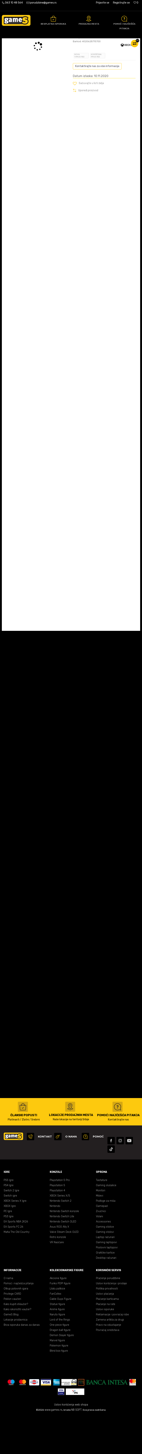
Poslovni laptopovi (107, 1285)
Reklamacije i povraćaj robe (112, 1352)
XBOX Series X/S (60, 1234)
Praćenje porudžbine (108, 1316)
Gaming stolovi (105, 1270)
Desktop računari (106, 1296)
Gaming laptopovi (106, 1280)
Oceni (80, 67)
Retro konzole (58, 1275)
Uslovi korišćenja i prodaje (111, 1321)
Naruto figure (57, 1352)
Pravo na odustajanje (108, 1363)
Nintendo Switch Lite (62, 1254)
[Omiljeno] (135, 2)
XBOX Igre (10, 1244)
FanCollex (55, 1332)
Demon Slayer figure (62, 1373)
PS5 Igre (8, 1218)
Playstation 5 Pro (60, 1218)
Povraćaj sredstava (107, 1368)
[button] (88, 122)
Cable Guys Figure (60, 1337)
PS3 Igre (8, 1254)
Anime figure (57, 1347)
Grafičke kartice (105, 1291)
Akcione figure (58, 1316)
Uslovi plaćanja (105, 1332)
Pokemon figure (59, 1384)
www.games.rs (53, 1448)
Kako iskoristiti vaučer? (17, 1347)
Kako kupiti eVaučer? (16, 1342)
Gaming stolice (105, 1265)
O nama (8, 1316)
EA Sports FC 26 (13, 1265)
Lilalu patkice (57, 1326)
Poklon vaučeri (12, 1337)
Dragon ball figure (60, 1368)
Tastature (101, 1218)
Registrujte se (121, 2)
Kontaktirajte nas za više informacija (97, 104)
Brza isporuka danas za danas (22, 1363)
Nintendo (55, 1244)
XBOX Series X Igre (15, 1239)
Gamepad (102, 1244)
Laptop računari (105, 1275)
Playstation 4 (57, 1228)
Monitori (100, 1228)
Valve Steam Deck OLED (64, 1270)
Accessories (103, 1259)
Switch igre (10, 1234)
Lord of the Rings (60, 1358)
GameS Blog (11, 1352)
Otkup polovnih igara (16, 1326)
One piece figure (59, 1363)
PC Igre (8, 1249)
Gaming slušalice (106, 1223)
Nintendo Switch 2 (60, 1239)
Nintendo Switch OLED (63, 1259)
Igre (43, 42)
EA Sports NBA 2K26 (16, 1259)
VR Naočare (57, 1280)
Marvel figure (57, 1378)
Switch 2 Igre (11, 1228)
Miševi (99, 1234)
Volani (99, 1254)
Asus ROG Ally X (59, 1265)
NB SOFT (76, 1448)
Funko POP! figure (60, 1321)
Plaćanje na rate (105, 1342)
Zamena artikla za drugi (110, 1358)
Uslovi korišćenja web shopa (71, 1443)
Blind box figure (59, 1389)
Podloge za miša (105, 1239)
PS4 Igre (8, 1223)
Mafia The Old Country (16, 1270)
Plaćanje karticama (107, 1337)
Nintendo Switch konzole (64, 1249)
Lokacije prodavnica (15, 1358)
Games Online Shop (13, 42)
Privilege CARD (12, 1332)
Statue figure (57, 1342)
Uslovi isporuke (105, 1347)
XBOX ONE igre (56, 42)
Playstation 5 (57, 1223)
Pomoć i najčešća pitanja (18, 1321)
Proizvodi (32, 42)
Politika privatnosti (107, 1326)
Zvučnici (101, 1249)
